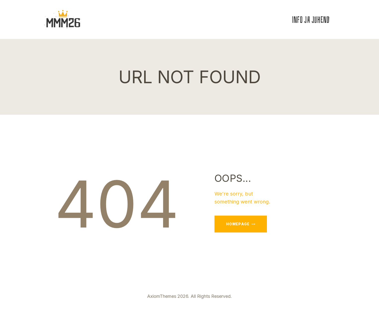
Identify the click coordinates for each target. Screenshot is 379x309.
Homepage (238, 224)
